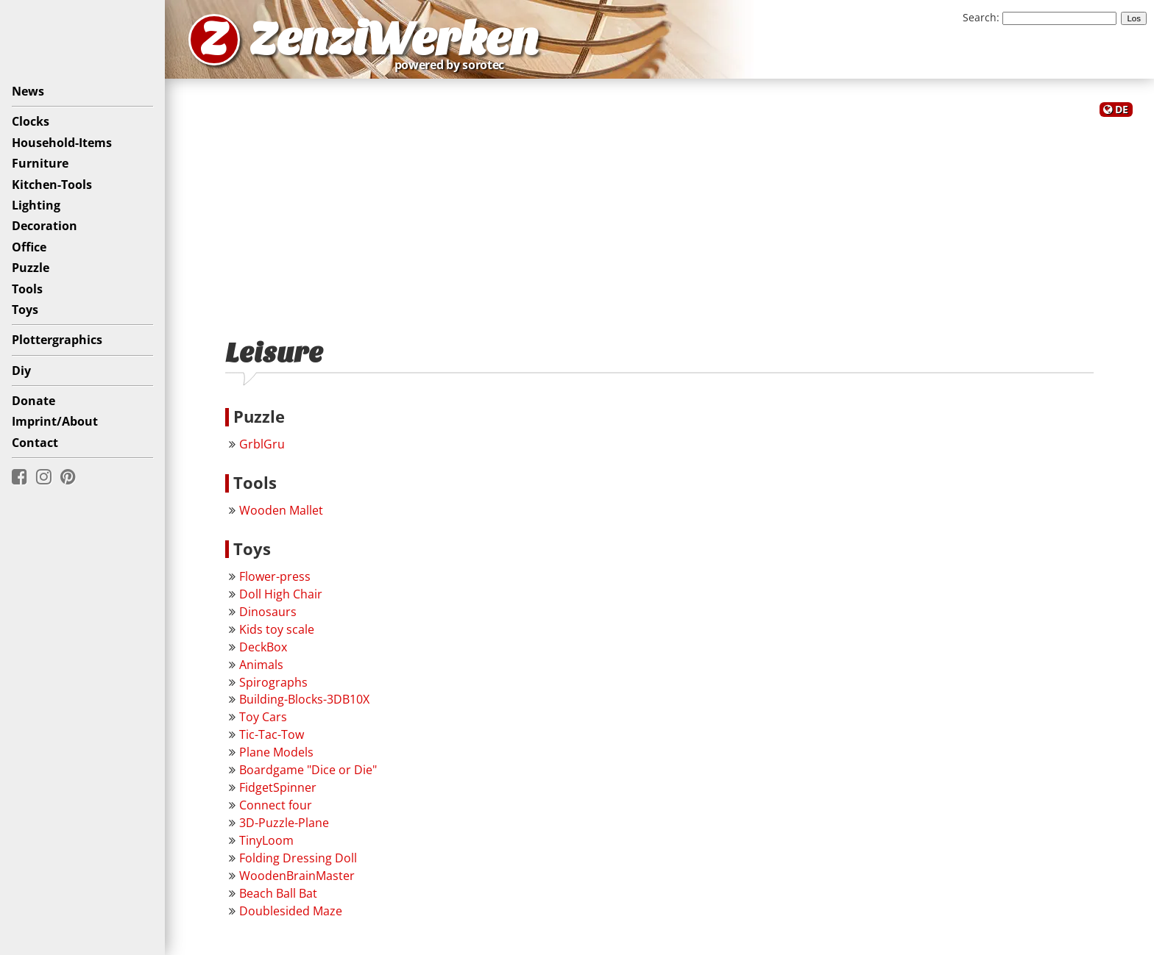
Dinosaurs (268, 612)
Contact (35, 442)
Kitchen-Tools (52, 184)
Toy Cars (263, 717)
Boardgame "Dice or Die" (308, 770)
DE (1121, 109)
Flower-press (275, 576)
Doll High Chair (280, 594)
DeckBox (263, 647)
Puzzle (30, 268)
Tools (27, 289)
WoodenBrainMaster (297, 876)
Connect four (275, 805)
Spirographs (273, 682)
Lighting (36, 205)
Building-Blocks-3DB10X (304, 699)
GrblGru (262, 444)
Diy (21, 370)
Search (980, 17)
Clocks (30, 121)
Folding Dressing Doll (298, 858)
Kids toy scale (276, 629)
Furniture (40, 163)
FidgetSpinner (277, 787)
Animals (261, 665)
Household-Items (62, 143)
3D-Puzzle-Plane (284, 823)
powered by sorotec (453, 65)
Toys (25, 309)
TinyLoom (266, 840)
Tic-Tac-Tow (271, 734)
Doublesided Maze (290, 911)
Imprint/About (55, 421)
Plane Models (276, 752)
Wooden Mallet (281, 510)
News (28, 91)
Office (29, 247)
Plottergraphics (57, 340)
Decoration (44, 226)
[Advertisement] (659, 219)
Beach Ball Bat (278, 893)
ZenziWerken (394, 39)
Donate (33, 401)
